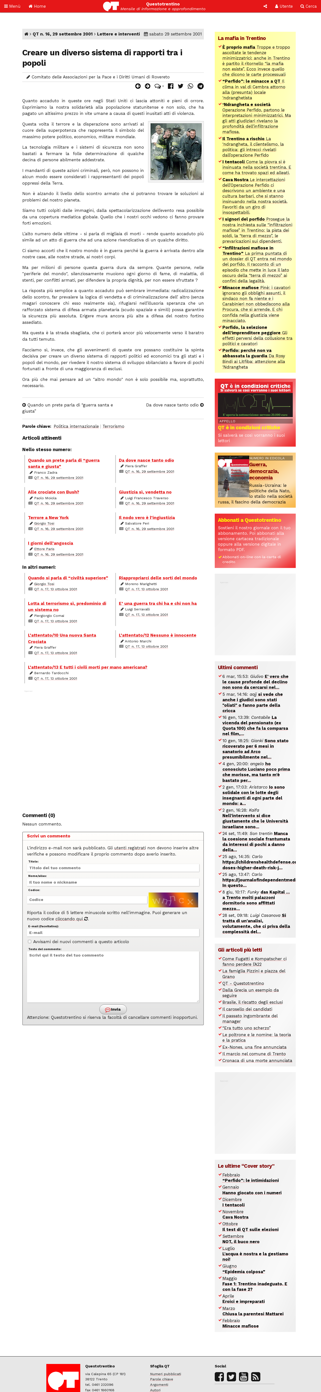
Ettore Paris (44, 549)
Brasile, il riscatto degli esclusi (252, 1002)
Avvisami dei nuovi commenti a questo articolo (78, 941)
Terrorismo (113, 426)
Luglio (255, 1254)
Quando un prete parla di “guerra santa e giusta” (67, 408)
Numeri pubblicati (165, 1374)
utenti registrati (130, 847)
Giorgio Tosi (44, 523)
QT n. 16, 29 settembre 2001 (63, 34)
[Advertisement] (113, 748)
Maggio (254, 1284)
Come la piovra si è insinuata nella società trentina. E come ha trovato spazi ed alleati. (256, 167)
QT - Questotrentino (243, 983)
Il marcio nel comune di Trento (254, 1053)
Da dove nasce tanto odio (175, 404)
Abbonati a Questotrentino (249, 520)
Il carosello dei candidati (247, 1009)
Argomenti (159, 1385)
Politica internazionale (76, 426)
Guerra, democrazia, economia (264, 471)
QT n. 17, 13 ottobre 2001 (55, 589)
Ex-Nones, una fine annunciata (254, 1047)
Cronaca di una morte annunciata (257, 1060)
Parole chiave (161, 1379)
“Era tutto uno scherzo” (246, 1028)
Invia (112, 1010)
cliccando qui (71, 918)
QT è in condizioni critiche (249, 428)
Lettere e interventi (118, 34)
